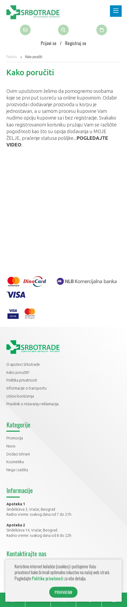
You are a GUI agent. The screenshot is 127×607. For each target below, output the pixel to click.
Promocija (14, 438)
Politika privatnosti (21, 380)
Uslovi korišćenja (20, 396)
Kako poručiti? (17, 372)
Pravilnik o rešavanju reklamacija (32, 404)
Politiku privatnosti (47, 578)
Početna (11, 56)
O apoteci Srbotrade (23, 364)
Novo (10, 446)
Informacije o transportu (26, 388)
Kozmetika (15, 462)
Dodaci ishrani (18, 454)
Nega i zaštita (17, 470)
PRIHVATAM (63, 592)
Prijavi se (48, 43)
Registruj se (75, 43)
